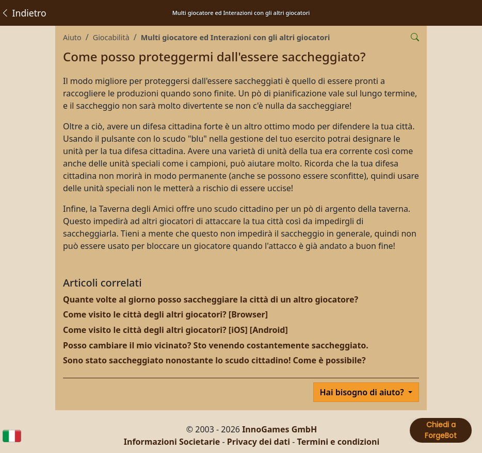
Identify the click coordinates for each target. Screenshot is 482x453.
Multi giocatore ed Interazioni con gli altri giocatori (235, 37)
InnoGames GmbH (279, 429)
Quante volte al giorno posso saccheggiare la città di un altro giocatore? (210, 299)
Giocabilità (111, 37)
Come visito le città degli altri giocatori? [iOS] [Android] (175, 329)
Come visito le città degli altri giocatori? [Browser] (165, 314)
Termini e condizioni (338, 441)
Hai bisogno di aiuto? (363, 392)
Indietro (23, 13)
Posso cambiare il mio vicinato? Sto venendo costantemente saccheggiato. (215, 345)
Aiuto (72, 37)
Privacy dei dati (258, 441)
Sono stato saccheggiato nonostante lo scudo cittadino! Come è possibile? (214, 360)
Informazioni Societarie (172, 441)
